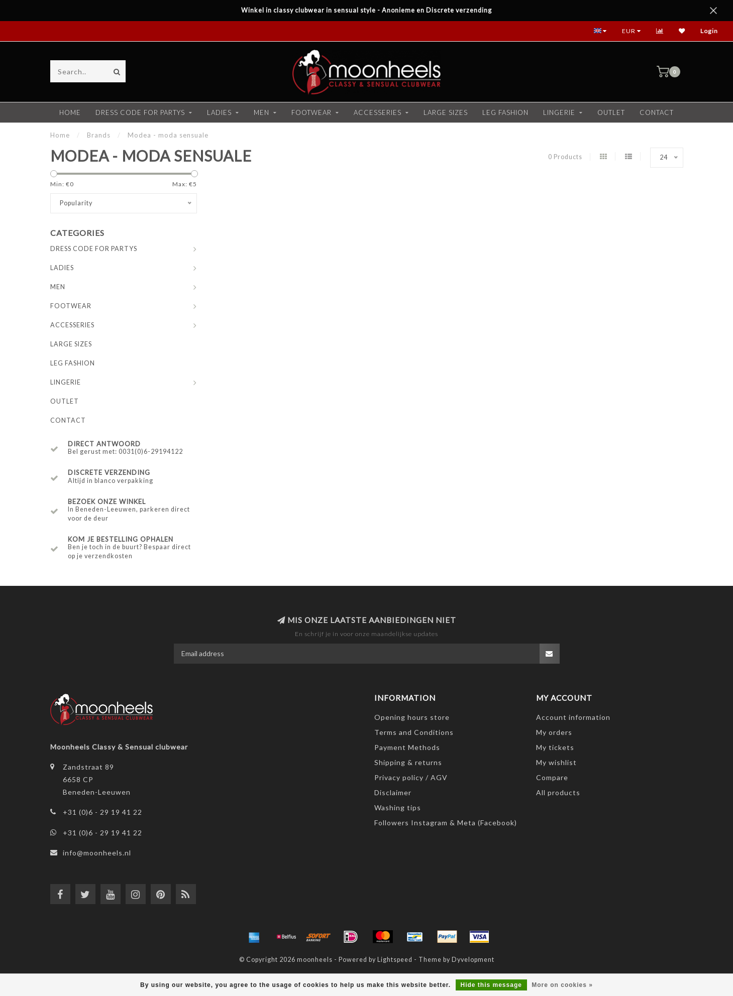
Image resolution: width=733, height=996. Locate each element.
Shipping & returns (408, 762)
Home (70, 112)
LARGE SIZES (446, 112)
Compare (552, 777)
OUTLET (611, 112)
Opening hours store (412, 717)
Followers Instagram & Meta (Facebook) (445, 822)
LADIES (219, 112)
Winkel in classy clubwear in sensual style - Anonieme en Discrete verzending (366, 10)
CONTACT (657, 112)
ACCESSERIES (377, 112)
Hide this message (491, 984)
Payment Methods (407, 747)
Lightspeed (394, 959)
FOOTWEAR (311, 112)
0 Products (565, 157)
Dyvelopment (473, 959)
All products (558, 792)
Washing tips (397, 807)
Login (709, 31)
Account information (573, 717)
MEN (261, 112)
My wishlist (556, 762)
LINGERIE (559, 112)
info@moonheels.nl (97, 852)
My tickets (555, 747)
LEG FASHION (505, 112)
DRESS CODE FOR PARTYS (140, 112)
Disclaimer (392, 792)
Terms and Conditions (414, 732)
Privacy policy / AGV (411, 777)
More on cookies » (562, 984)
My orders (554, 732)
